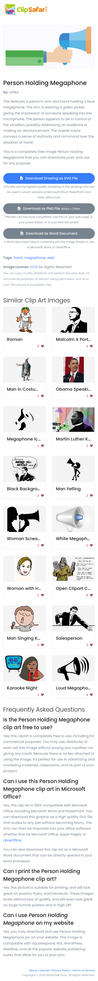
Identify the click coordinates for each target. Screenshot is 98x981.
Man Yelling (68, 489)
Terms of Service (83, 970)
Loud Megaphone (74, 688)
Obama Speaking (75, 389)
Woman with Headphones (35, 588)
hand (18, 257)
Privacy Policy (60, 970)
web (50, 257)
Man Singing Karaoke (30, 638)
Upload (44, 970)
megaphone (35, 257)
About (33, 970)
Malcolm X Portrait (76, 339)
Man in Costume (24, 389)
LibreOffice (12, 840)
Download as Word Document (49, 233)
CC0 (34, 266)
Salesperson (69, 638)
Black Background (26, 489)
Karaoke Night (22, 688)
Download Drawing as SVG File (49, 178)
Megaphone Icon (25, 439)
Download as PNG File (49, 208)
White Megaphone (76, 539)
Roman (15, 339)
